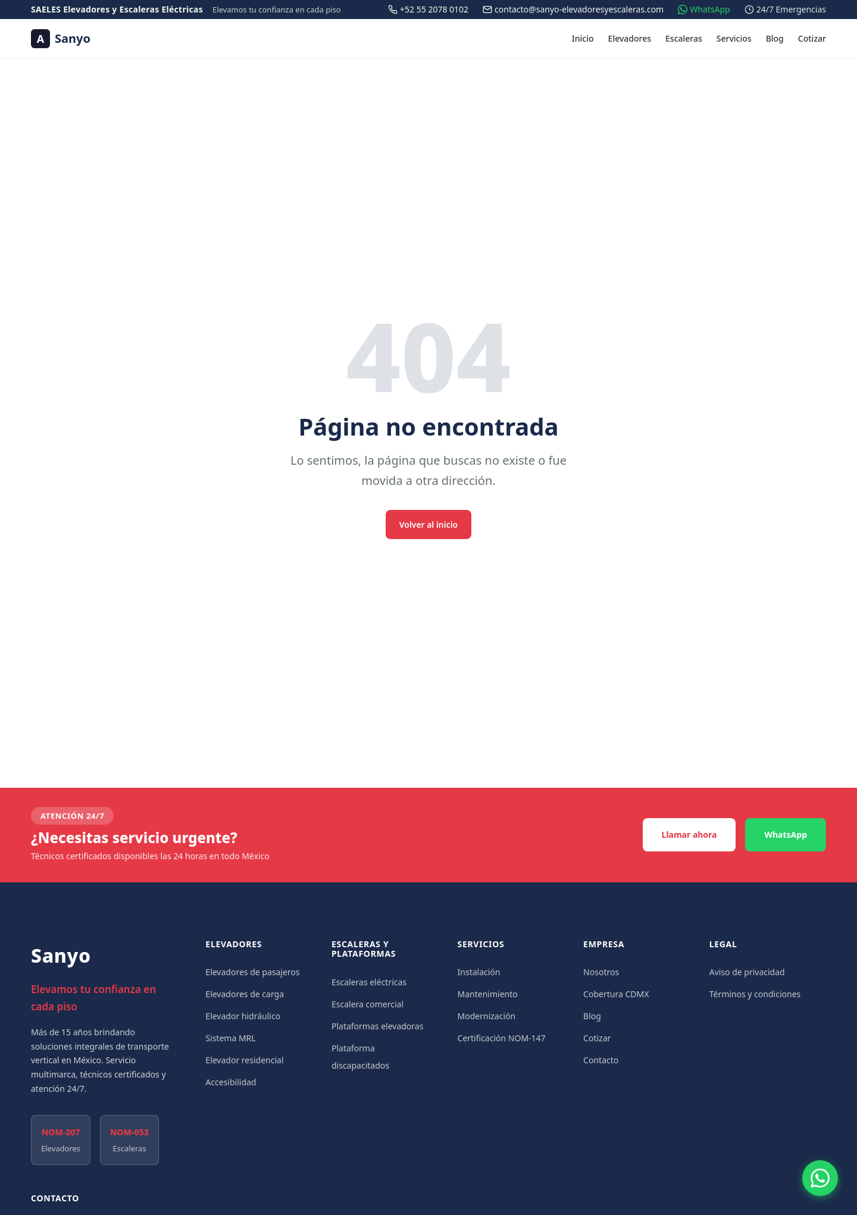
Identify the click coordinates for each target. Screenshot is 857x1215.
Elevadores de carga (244, 994)
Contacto (600, 1060)
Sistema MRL (230, 1038)
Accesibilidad (230, 1082)
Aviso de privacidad (747, 972)
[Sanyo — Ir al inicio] (60, 39)
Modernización (487, 1016)
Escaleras (683, 38)
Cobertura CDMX (616, 994)
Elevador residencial (244, 1060)
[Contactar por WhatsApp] (820, 1178)
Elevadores (629, 38)
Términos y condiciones (755, 994)
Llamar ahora (689, 834)
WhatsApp (785, 834)
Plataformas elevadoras (377, 1026)
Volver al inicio (428, 524)
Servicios (734, 38)
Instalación (479, 972)
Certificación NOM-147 (502, 1038)
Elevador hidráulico (242, 1016)
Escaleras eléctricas (368, 982)
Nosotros (601, 972)
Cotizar (812, 38)
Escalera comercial (367, 1004)
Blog (775, 38)
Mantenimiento (488, 994)
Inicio (583, 38)
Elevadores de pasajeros (252, 972)
